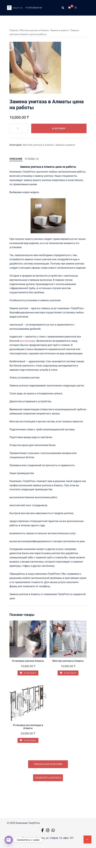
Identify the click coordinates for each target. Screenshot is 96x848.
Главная (13, 30)
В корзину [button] (28, 673)
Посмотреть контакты (48, 778)
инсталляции (27, 340)
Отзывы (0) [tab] (32, 159)
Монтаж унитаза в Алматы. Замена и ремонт (44, 30)
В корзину (59, 128)
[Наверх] (87, 839)
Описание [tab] (16, 159)
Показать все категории (48, 764)
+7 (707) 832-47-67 (33, 8)
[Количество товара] (18, 128)
